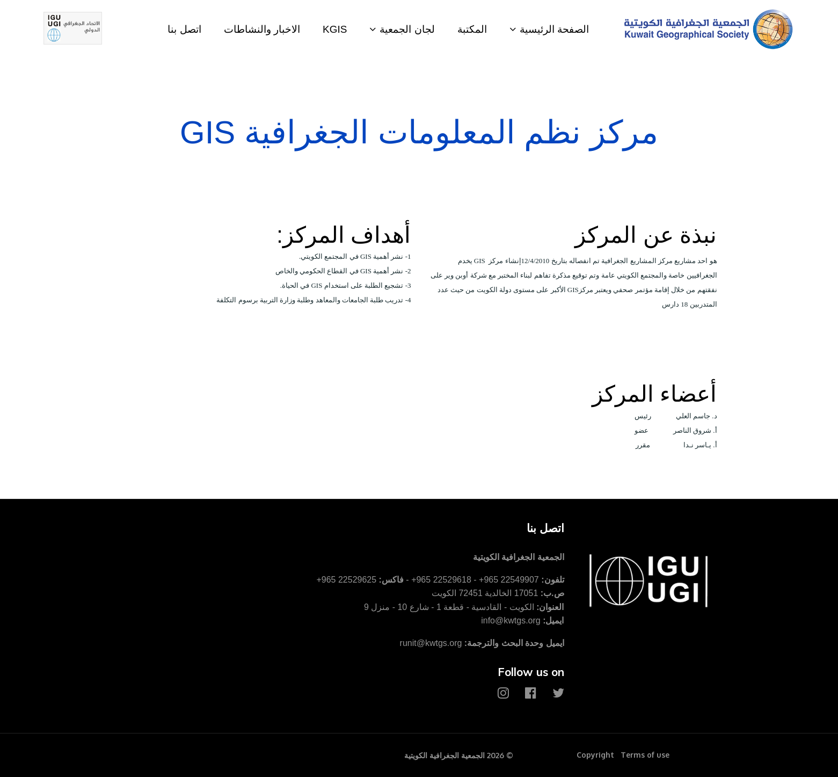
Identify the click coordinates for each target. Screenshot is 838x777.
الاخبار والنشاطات (262, 29)
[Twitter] (558, 693)
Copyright (595, 754)
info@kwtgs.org (511, 620)
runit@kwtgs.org (431, 643)
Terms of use (645, 754)
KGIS (335, 29)
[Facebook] (530, 693)
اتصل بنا (184, 29)
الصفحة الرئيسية (554, 29)
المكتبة (472, 29)
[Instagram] (503, 693)
